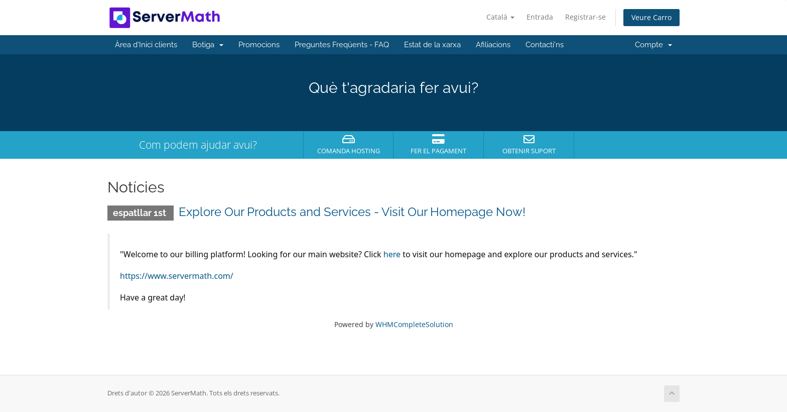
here (392, 254)
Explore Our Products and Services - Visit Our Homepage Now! (352, 211)
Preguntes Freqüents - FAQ (342, 44)
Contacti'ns (545, 44)
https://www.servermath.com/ (176, 275)
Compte (653, 44)
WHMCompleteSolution (414, 324)
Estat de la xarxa (432, 44)
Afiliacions (493, 44)
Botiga (207, 44)
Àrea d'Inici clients (146, 44)
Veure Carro (651, 17)
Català (500, 17)
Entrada (540, 17)
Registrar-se (585, 17)
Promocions (259, 44)
